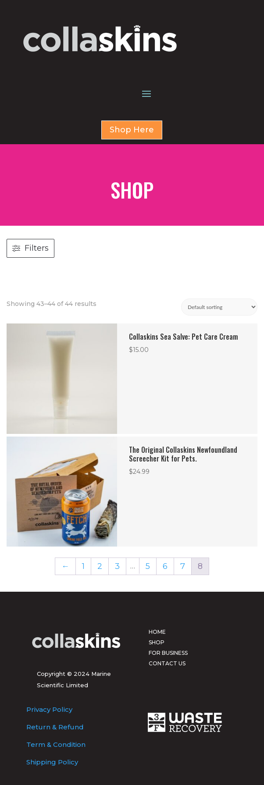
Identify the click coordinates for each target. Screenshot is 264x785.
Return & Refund (55, 727)
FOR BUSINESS (168, 653)
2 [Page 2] (99, 566)
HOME (157, 632)
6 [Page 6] (165, 566)
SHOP (156, 642)
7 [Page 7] (182, 566)
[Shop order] (219, 307)
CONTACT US (167, 663)
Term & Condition (56, 744)
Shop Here (132, 130)
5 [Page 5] (148, 566)
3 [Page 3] (117, 566)
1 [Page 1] (83, 566)
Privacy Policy (49, 709)
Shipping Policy (52, 762)
